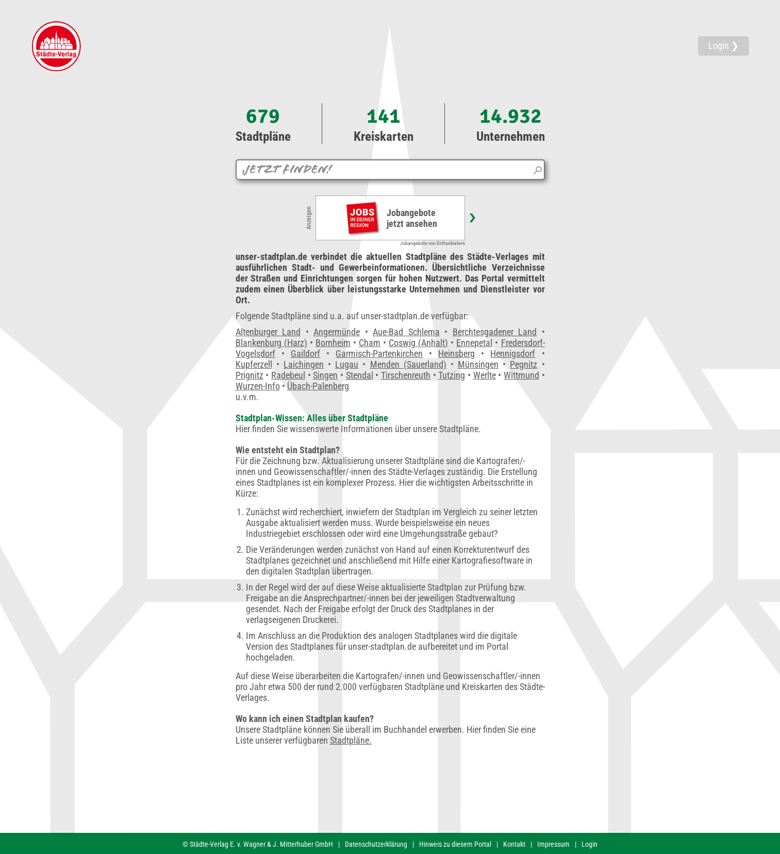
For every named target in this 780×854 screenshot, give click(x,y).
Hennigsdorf (512, 353)
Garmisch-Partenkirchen (379, 353)
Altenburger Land (268, 331)
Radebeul (288, 375)
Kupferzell (254, 364)
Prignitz (249, 375)
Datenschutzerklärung (376, 844)
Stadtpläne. (351, 740)
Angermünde (336, 331)
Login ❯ (723, 45)
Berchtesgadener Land (495, 331)
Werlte (484, 375)
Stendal (359, 375)
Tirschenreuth (405, 375)
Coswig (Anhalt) (418, 342)
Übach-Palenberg (318, 386)
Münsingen (478, 364)
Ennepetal (474, 342)
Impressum (553, 844)
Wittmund (521, 375)
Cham (369, 342)
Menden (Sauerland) (408, 364)
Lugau (346, 364)
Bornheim (333, 342)
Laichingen (304, 364)
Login (590, 844)
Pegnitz (523, 364)
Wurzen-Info (258, 386)
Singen (325, 375)
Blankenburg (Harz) (271, 342)
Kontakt (514, 844)
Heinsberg (456, 353)
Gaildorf (305, 353)
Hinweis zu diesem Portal (455, 844)
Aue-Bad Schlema (406, 331)
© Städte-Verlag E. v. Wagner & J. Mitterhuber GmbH (257, 844)
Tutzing (451, 375)
